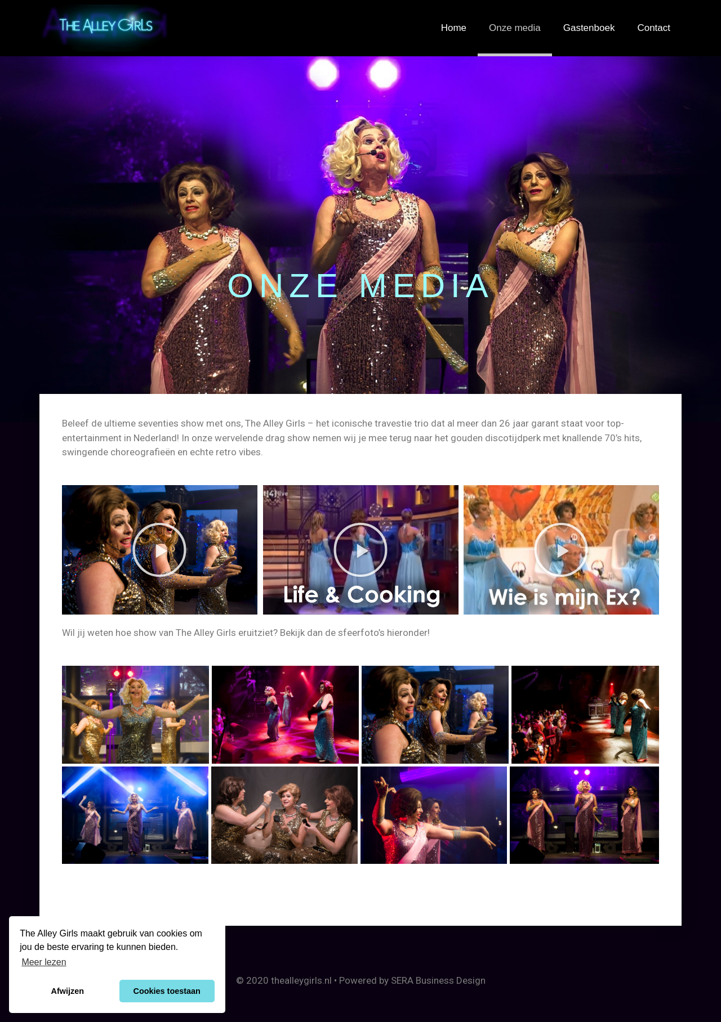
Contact (653, 28)
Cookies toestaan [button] (167, 991)
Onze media (515, 28)
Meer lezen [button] (43, 962)
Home (453, 28)
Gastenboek (589, 28)
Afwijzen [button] (67, 991)
